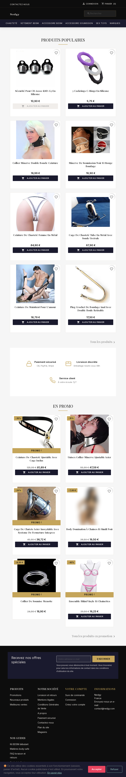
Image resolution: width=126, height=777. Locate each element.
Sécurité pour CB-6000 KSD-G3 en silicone (35, 92)
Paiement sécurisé (47, 718)
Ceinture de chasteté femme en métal (35, 235)
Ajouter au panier (35, 106)
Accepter (97, 769)
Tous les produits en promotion (94, 636)
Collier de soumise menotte (36, 601)
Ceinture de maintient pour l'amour (35, 307)
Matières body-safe (19, 749)
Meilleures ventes (18, 704)
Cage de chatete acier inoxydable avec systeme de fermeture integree (36, 531)
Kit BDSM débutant (19, 744)
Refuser (114, 769)
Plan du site (43, 727)
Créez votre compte (75, 704)
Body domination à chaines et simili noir (89, 529)
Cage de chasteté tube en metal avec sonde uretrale (90, 236)
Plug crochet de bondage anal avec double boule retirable (90, 309)
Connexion (70, 700)
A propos (42, 713)
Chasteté (17, 23)
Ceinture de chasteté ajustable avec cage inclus (36, 459)
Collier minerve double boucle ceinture (35, 163)
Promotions (15, 695)
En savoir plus (54, 772)
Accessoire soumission (85, 23)
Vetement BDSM (35, 23)
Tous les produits (103, 342)
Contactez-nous (20, 4)
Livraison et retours (47, 695)
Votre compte (76, 689)
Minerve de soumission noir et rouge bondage (90, 164)
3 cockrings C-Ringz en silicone (90, 90)
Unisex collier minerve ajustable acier (89, 457)
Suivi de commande (75, 695)
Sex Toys (107, 23)
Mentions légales (46, 700)
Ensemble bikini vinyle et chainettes (89, 601)
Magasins (42, 732)
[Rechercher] (100, 13)
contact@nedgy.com (104, 708)
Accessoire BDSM (58, 23)
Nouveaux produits (19, 700)
